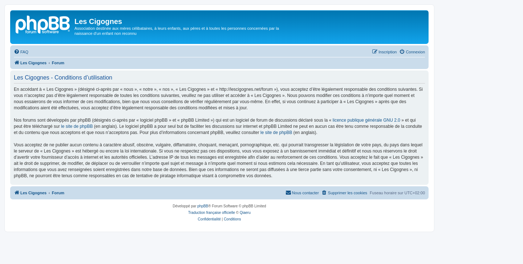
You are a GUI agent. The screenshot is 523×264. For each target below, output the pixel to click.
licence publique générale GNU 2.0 (366, 120)
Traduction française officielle (211, 213)
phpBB (202, 206)
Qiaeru (245, 213)
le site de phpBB (77, 126)
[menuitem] (21, 52)
